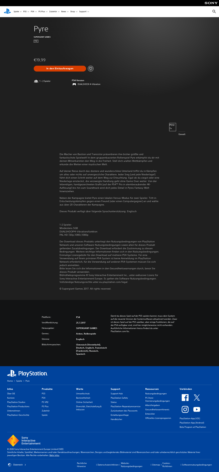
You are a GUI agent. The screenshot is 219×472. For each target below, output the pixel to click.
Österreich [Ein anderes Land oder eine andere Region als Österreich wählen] (17, 464)
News (63, 11)
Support (82, 11)
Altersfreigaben (152, 405)
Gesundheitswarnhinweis (157, 409)
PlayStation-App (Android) (192, 422)
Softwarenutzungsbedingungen (197, 464)
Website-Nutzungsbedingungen (131, 465)
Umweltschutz (83, 393)
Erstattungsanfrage (120, 415)
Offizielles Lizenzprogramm (158, 418)
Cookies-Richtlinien (167, 465)
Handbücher (116, 419)
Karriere (11, 397)
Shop (72, 11)
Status (114, 402)
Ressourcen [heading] (152, 389)
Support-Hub (117, 393)
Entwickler (150, 413)
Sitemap (156, 464)
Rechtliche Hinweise (82, 465)
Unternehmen (13, 410)
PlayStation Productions (18, 406)
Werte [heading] (79, 389)
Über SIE (11, 393)
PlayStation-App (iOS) (190, 418)
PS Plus (41, 11)
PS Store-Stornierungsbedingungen (157, 399)
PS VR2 (45, 402)
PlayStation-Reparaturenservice (125, 406)
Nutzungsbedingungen (156, 393)
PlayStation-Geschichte (18, 415)
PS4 (32, 11)
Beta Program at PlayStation (193, 427)
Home (10, 380)
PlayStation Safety (119, 397)
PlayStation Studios (16, 402)
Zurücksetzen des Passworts (124, 410)
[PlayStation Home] (7, 11)
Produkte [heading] (47, 389)
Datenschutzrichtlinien (108, 464)
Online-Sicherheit (84, 402)
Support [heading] (115, 389)
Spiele (16, 11)
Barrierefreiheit (83, 397)
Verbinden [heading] (186, 389)
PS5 (25, 11)
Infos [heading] (10, 389)
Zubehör (53, 11)
